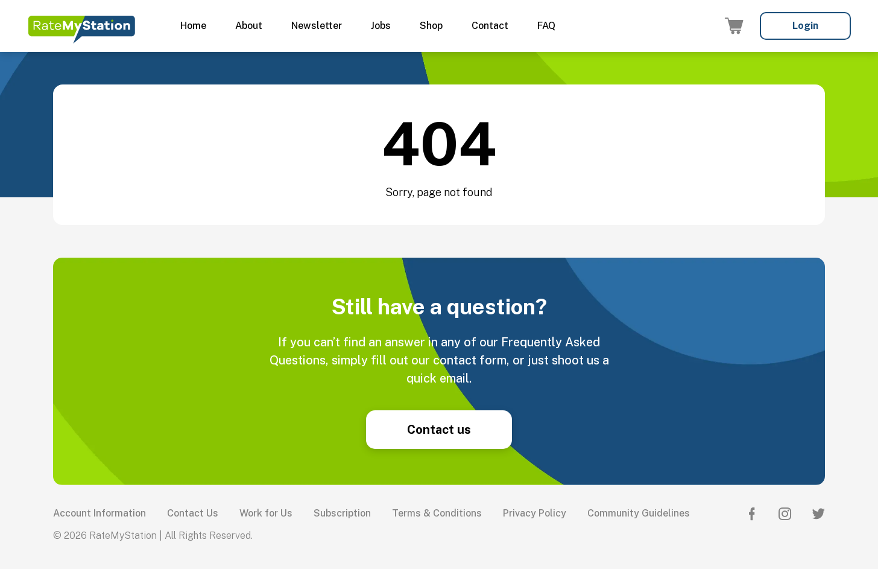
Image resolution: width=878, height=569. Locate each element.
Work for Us (265, 513)
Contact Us (192, 513)
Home (193, 25)
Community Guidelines (638, 513)
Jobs (381, 25)
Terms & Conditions (437, 513)
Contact (490, 25)
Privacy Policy (534, 513)
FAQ (546, 25)
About (248, 25)
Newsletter (316, 25)
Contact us (439, 429)
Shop (431, 25)
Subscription (342, 513)
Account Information (99, 513)
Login (805, 25)
